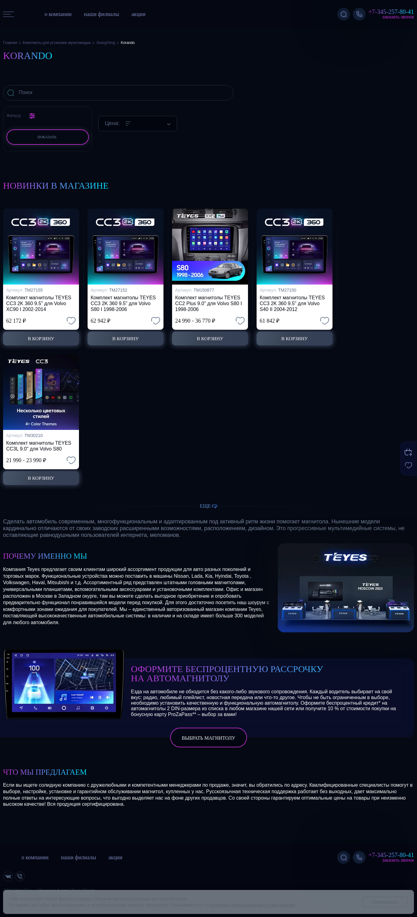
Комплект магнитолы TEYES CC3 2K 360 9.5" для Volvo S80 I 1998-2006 (123, 302)
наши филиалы (101, 14)
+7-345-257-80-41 (391, 11)
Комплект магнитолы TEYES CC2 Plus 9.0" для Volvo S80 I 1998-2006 (208, 302)
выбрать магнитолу (208, 738)
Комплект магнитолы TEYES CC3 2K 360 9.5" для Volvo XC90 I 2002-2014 (38, 302)
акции (139, 14)
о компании (58, 14)
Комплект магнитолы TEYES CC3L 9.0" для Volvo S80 (38, 445)
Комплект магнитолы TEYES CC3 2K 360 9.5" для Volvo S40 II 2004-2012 (292, 302)
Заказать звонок (398, 16)
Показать (47, 137)
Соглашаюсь (385, 902)
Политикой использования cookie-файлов (251, 905)
